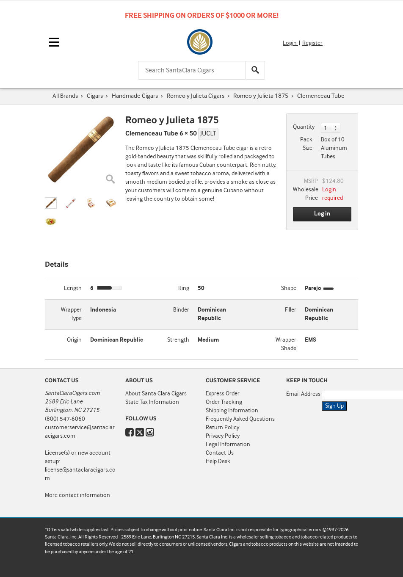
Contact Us (220, 453)
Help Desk (218, 461)
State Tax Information (152, 402)
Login (290, 43)
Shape (288, 288)
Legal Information (228, 444)
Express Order (223, 393)
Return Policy (222, 427)
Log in (322, 213)
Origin (74, 340)
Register (312, 43)
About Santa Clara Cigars (156, 393)
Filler (290, 309)
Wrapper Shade (286, 344)
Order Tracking (224, 402)
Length (73, 288)
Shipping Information (232, 410)
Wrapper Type (71, 314)
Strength (178, 340)
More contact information (77, 495)
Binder (181, 309)
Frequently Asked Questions (240, 419)
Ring (183, 288)
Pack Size (306, 144)
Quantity (304, 127)
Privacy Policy (223, 436)
